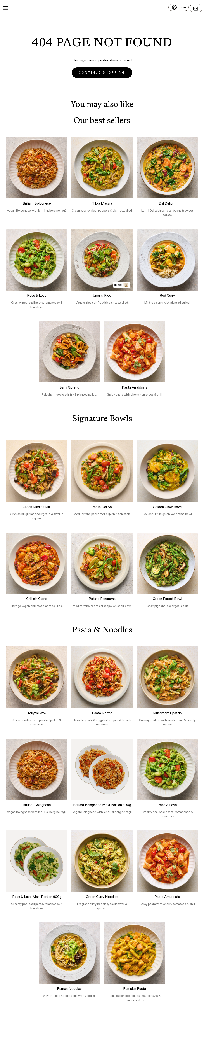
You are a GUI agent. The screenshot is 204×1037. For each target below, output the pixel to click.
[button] (102, 8)
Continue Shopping (102, 72)
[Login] (178, 7)
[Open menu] (196, 8)
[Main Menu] (5, 8)
